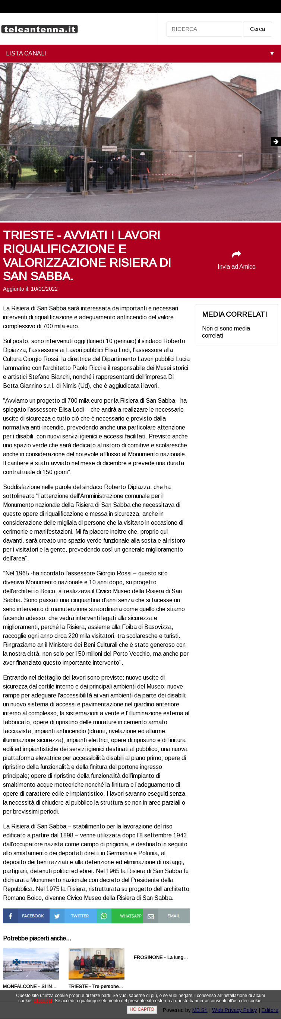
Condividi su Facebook (18, 914)
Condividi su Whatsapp (112, 914)
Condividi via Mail (165, 911)
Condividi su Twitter (65, 914)
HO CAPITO (142, 1009)
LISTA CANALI (26, 53)
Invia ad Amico (237, 260)
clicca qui (43, 1000)
